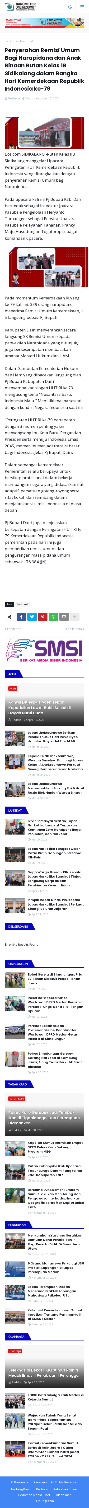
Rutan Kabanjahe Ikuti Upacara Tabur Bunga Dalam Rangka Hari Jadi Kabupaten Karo (56, 1170)
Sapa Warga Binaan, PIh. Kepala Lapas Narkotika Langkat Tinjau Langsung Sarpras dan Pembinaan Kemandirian (54, 879)
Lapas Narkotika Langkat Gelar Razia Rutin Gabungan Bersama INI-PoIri (54, 853)
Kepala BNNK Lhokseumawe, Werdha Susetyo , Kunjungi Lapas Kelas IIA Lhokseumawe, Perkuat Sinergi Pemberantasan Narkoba (55, 762)
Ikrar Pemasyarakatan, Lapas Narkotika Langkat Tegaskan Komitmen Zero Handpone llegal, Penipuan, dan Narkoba (55, 827)
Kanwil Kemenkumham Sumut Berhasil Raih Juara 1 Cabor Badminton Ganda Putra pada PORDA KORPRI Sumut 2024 (53, 1450)
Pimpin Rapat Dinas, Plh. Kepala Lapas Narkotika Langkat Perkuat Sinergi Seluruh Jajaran (56, 904)
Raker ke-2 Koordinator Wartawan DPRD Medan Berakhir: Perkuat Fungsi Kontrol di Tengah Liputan (55, 1004)
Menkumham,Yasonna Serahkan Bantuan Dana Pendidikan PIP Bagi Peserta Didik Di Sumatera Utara (55, 1242)
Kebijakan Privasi (65, 1489)
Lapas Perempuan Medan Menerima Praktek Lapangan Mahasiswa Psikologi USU (52, 1291)
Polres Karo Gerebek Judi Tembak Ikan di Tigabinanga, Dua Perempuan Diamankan (44, 1118)
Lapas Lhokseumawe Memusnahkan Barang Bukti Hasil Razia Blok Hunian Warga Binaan (56, 788)
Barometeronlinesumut (31, 1482)
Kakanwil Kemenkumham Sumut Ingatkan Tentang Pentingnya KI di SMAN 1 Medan (55, 1314)
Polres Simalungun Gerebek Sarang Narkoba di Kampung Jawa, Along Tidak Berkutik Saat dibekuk (55, 1060)
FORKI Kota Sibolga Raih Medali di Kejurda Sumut (56, 1397)
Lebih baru (15, 629)
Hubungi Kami (45, 1501)
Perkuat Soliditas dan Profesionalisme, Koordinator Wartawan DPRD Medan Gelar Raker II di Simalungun (52, 1032)
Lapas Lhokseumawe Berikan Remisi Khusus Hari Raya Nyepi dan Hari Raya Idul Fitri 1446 (53, 737)
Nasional (26, 41)
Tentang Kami (20, 1489)
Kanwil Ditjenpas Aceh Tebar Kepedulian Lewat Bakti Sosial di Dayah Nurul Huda (39, 708)
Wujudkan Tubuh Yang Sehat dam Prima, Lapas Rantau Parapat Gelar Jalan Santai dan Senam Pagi (55, 1422)
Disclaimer (63, 1495)
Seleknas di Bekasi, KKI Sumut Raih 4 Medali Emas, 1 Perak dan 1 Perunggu (43, 1373)
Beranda (11, 41)
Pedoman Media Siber (34, 1495)
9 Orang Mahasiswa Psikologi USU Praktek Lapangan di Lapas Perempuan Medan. (56, 1267)
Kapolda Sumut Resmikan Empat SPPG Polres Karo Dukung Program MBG (55, 1147)
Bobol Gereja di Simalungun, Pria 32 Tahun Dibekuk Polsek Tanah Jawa (55, 978)
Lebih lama (74, 629)
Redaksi (42, 1489)
